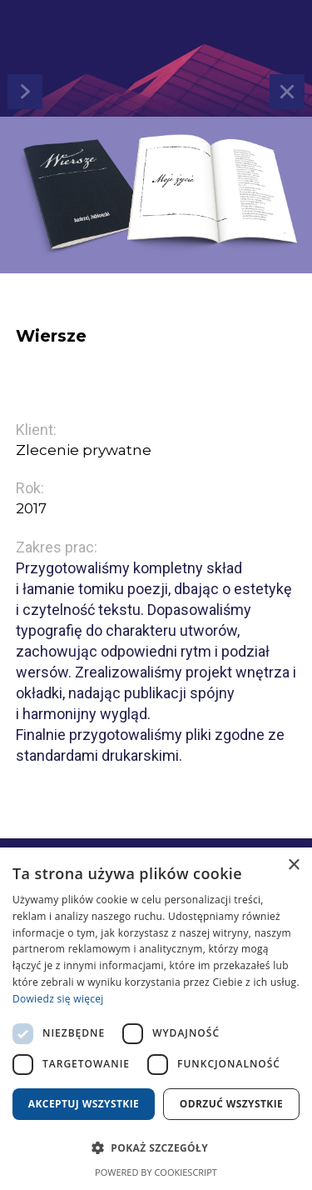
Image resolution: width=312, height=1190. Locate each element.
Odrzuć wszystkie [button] (231, 1104)
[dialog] (156, 1019)
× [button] (293, 865)
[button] (156, 1148)
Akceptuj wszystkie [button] (83, 1104)
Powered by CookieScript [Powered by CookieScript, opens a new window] (156, 1172)
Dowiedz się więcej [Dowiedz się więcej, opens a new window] (58, 999)
